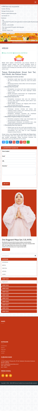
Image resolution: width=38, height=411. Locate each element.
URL (3, 161)
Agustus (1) (4, 281)
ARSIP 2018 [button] (5, 301)
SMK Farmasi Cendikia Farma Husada (20, 383)
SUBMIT (6, 183)
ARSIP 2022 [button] (5, 288)
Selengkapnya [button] (6, 249)
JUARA (4, 274)
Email (3, 156)
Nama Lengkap (6, 151)
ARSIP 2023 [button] (5, 285)
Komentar (5, 165)
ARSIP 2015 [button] (5, 311)
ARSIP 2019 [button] (5, 298)
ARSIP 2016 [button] (5, 308)
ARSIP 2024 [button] (5, 279)
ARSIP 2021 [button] (5, 291)
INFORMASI (5, 262)
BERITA (4, 265)
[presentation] (13, 179)
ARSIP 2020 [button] (5, 295)
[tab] (19, 279)
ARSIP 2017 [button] (5, 305)
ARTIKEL (4, 271)
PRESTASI (4, 268)
